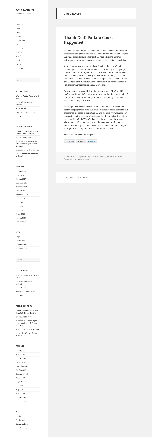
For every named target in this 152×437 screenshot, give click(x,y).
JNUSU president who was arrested (98, 50)
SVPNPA (19, 64)
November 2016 (22, 187)
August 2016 (20, 198)
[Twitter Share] (81, 141)
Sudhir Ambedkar (22, 131)
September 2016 (22, 195)
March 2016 (20, 214)
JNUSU (95, 157)
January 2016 (21, 218)
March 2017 (20, 175)
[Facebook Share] (69, 141)
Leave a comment (83, 159)
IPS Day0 (19, 116)
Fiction (18, 32)
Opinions (19, 24)
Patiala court (68, 159)
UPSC (18, 44)
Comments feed (22, 244)
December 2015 (22, 222)
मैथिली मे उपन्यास (34, 150)
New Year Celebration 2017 (26, 112)
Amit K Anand (25, 9)
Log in (18, 237)
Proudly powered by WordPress (76, 177)
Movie (18, 60)
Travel (18, 56)
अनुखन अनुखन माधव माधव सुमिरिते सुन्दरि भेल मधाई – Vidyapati (27, 143)
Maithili (19, 52)
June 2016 (19, 206)
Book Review (21, 40)
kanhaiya (102, 157)
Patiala (119, 157)
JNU (90, 157)
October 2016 (21, 191)
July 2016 (19, 202)
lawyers (109, 157)
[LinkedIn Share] (92, 141)
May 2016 (19, 210)
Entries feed (20, 241)
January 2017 (21, 179)
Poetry (18, 36)
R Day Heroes (21, 108)
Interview (19, 48)
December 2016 (22, 183)
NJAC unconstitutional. (81, 69)
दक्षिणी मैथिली (27, 137)
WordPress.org (21, 248)
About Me (19, 68)
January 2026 (21, 171)
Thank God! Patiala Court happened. (88, 40)
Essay (18, 28)
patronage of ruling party (75, 60)
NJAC (114, 157)
